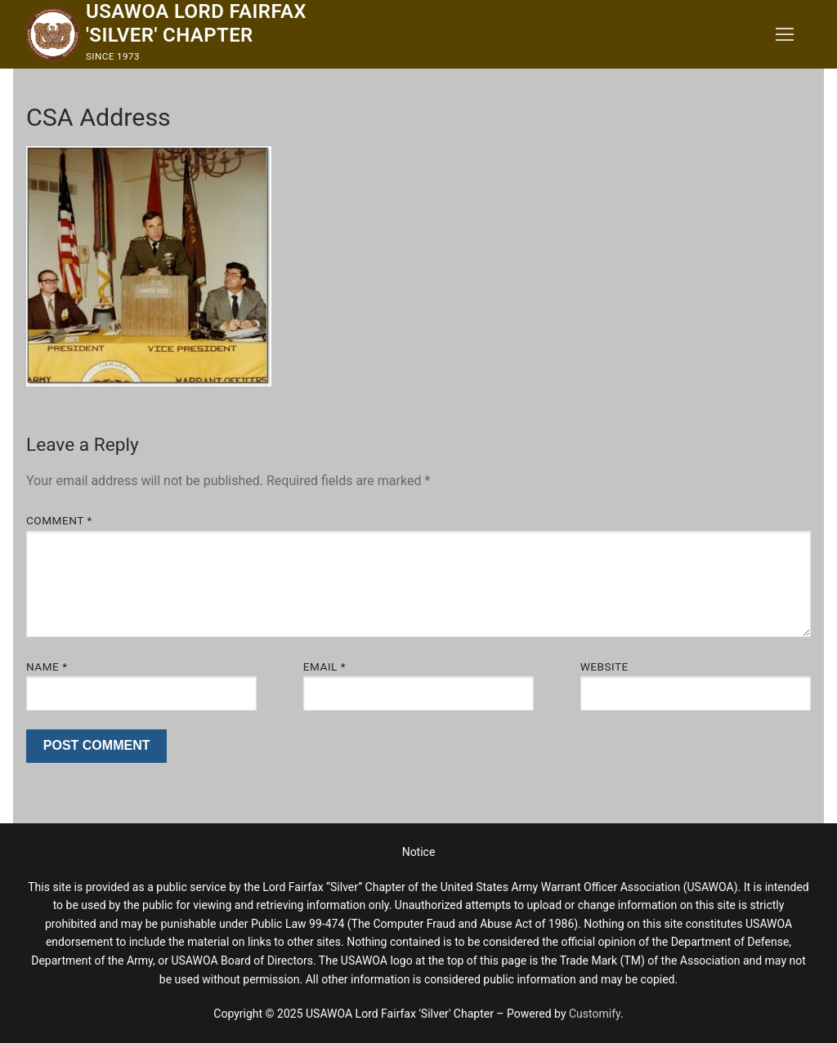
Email (324, 666)
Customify (594, 1013)
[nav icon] (785, 34)
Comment (59, 520)
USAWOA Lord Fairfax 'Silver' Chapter (196, 23)
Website (604, 666)
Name (47, 666)
